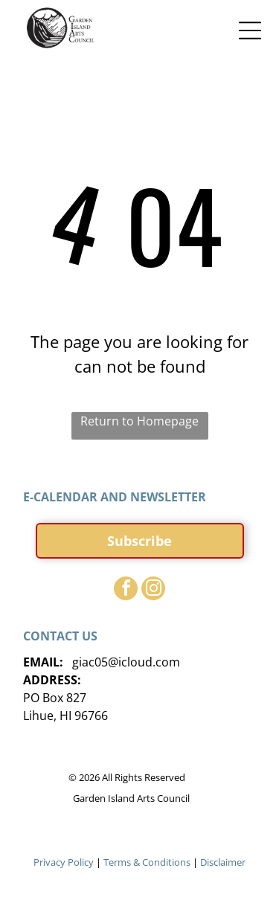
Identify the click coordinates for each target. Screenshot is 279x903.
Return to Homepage (139, 421)
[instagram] (153, 590)
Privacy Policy (63, 862)
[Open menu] (250, 30)
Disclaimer (223, 862)
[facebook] (126, 590)
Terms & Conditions (146, 862)
